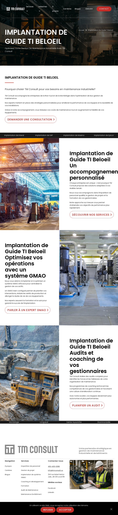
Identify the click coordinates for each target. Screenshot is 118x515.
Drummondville (104, 422)
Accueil (81, 30)
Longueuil (44, 422)
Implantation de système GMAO (31, 476)
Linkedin (51, 492)
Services (29, 8)
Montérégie (14, 422)
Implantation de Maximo (73, 135)
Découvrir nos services (92, 215)
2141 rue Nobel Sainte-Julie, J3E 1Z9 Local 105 (56, 475)
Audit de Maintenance (29, 490)
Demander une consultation (31, 119)
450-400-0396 (54, 466)
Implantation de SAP (44, 135)
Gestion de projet (27, 470)
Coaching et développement (32, 482)
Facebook (52, 488)
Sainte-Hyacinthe (74, 422)
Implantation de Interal (14, 135)
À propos (55, 8)
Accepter (65, 509)
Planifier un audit (87, 405)
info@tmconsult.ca (55, 470)
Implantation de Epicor (104, 135)
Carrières (67, 9)
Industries (43, 8)
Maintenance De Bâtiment (31, 494)
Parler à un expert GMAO (28, 310)
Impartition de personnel (30, 466)
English (89, 9)
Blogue (78, 9)
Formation (25, 486)
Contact (104, 9)
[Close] (111, 509)
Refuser (48, 509)
